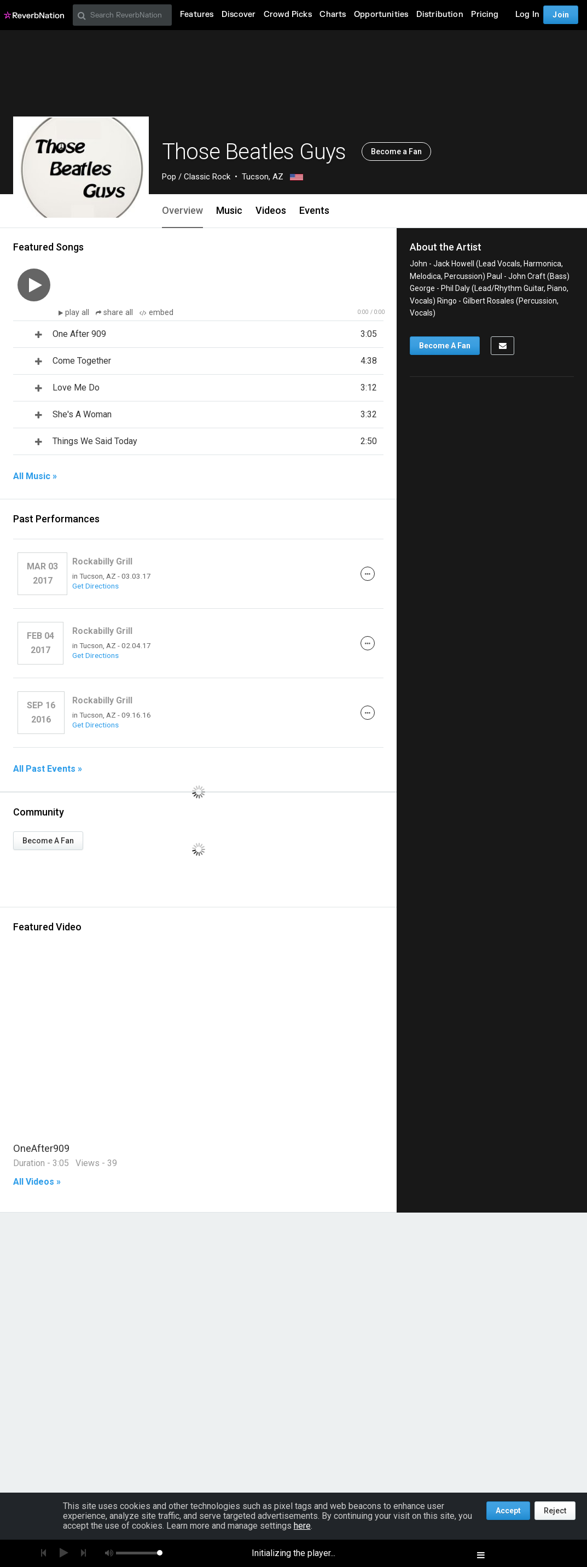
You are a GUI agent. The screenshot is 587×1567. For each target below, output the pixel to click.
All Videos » (37, 1182)
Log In (527, 14)
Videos (270, 210)
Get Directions (95, 585)
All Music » (35, 476)
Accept (508, 1510)
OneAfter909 (41, 1148)
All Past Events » (47, 769)
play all (78, 312)
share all (115, 312)
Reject (555, 1510)
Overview (182, 210)
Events (314, 210)
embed (156, 312)
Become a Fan (396, 151)
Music (229, 210)
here (302, 1526)
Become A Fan (48, 840)
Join (561, 14)
